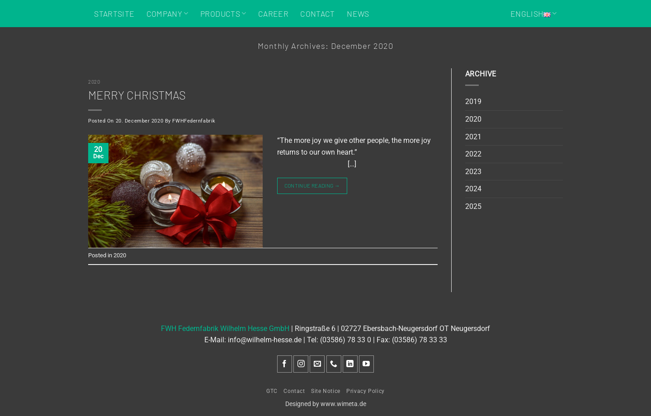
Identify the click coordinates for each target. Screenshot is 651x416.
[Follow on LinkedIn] (350, 364)
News (358, 14)
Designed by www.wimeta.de (325, 404)
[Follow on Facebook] (284, 364)
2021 (473, 136)
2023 (473, 171)
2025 (473, 206)
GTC (272, 391)
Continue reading (312, 185)
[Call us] (333, 364)
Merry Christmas (137, 95)
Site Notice (325, 391)
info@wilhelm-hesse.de (265, 340)
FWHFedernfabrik (193, 121)
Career (273, 14)
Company (167, 14)
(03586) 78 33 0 (345, 340)
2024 (473, 188)
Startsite (114, 14)
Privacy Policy (365, 391)
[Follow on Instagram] (300, 364)
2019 (473, 101)
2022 (473, 154)
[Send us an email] (317, 364)
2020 (94, 82)
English (533, 13)
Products (223, 14)
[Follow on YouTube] (366, 364)
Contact (317, 14)
